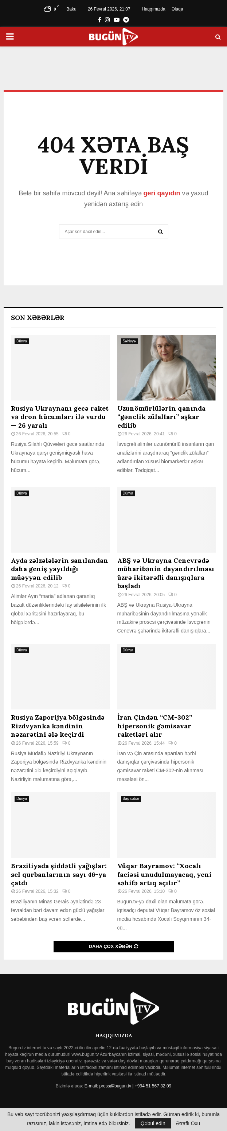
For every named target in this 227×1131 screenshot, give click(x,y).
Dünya (21, 341)
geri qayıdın (162, 193)
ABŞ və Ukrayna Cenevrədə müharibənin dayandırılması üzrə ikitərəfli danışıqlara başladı (165, 573)
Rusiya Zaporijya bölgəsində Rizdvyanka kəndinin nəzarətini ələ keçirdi (58, 726)
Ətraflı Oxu (188, 1123)
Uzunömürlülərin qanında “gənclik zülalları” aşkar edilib (161, 417)
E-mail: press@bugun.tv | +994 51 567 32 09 (128, 1086)
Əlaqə (177, 9)
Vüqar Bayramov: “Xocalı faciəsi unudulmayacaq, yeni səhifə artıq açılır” (164, 874)
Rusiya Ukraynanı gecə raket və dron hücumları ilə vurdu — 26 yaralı (60, 417)
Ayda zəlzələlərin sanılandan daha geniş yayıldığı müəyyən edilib (59, 569)
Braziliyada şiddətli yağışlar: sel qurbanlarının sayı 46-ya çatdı (59, 874)
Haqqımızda (153, 9)
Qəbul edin (153, 1123)
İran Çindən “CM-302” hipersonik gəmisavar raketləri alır (154, 726)
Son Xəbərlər (37, 317)
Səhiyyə (129, 341)
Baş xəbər (131, 799)
